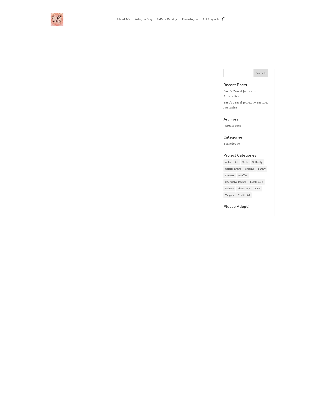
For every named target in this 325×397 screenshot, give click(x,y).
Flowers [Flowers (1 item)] (229, 175)
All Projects (211, 19)
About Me (123, 19)
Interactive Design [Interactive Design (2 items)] (235, 181)
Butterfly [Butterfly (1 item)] (257, 162)
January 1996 (232, 125)
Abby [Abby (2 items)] (228, 162)
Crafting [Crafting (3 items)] (249, 168)
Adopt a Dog (143, 19)
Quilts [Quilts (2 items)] (257, 188)
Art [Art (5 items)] (236, 162)
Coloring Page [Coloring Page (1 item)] (233, 168)
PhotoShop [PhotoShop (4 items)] (244, 188)
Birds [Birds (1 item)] (245, 162)
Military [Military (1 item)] (229, 188)
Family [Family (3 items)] (262, 168)
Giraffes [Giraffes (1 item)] (242, 175)
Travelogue (190, 19)
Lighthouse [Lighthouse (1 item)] (256, 181)
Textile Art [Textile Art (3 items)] (244, 195)
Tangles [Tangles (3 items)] (229, 195)
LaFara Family (167, 19)
